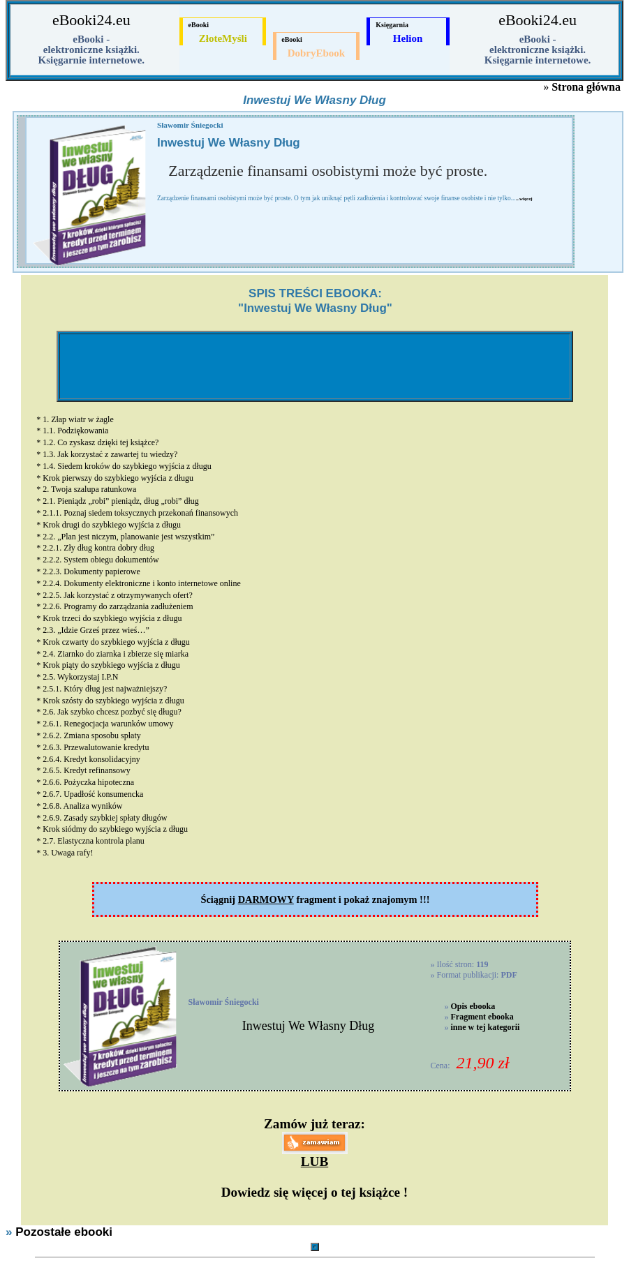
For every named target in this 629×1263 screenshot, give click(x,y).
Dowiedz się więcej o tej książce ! (314, 1192)
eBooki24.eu (91, 20)
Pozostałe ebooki (63, 1232)
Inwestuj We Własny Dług (308, 1026)
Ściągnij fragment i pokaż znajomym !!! (314, 899)
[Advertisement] (315, 366)
